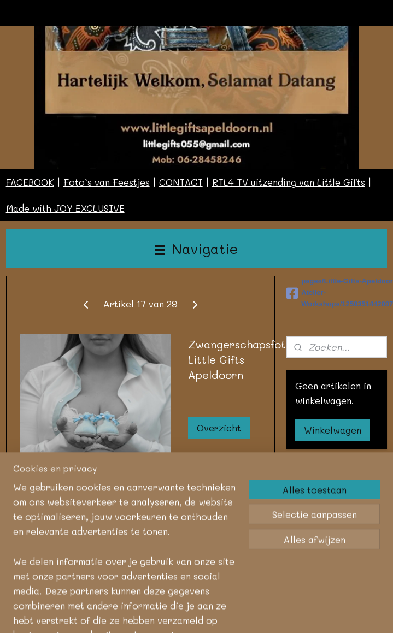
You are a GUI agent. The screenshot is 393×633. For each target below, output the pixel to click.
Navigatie (196, 248)
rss (264, 607)
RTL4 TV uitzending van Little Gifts (288, 182)
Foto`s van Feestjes (106, 182)
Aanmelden (328, 521)
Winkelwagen (332, 430)
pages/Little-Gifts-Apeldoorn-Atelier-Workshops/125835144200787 (336, 292)
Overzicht (219, 428)
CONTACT (181, 182)
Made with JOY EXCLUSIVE (65, 208)
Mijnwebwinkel (196, 625)
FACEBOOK (30, 182)
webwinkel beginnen (306, 607)
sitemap (241, 607)
